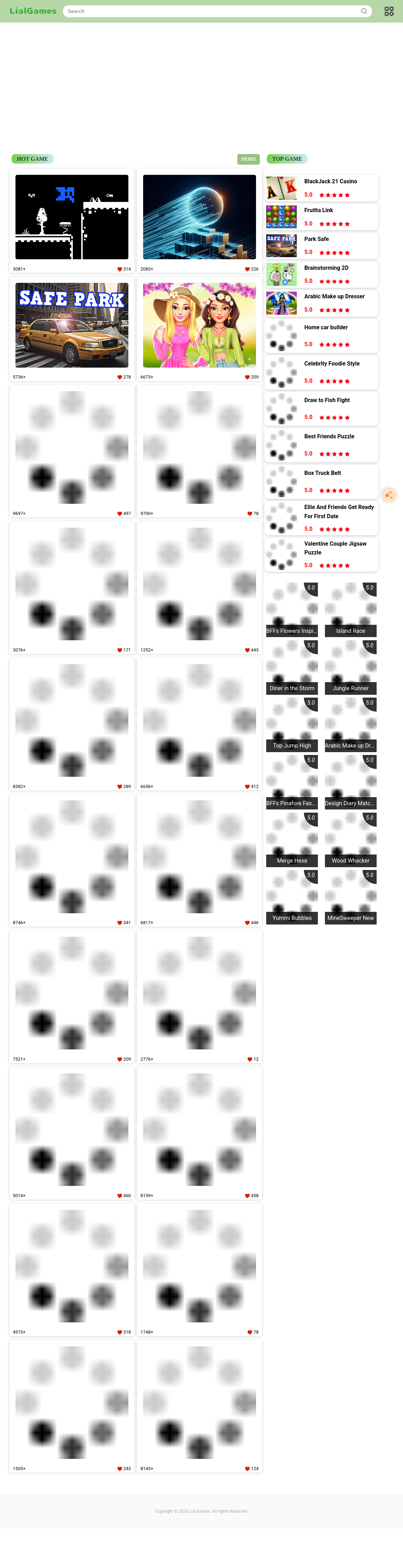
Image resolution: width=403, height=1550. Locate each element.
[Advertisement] (201, 74)
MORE (248, 159)
